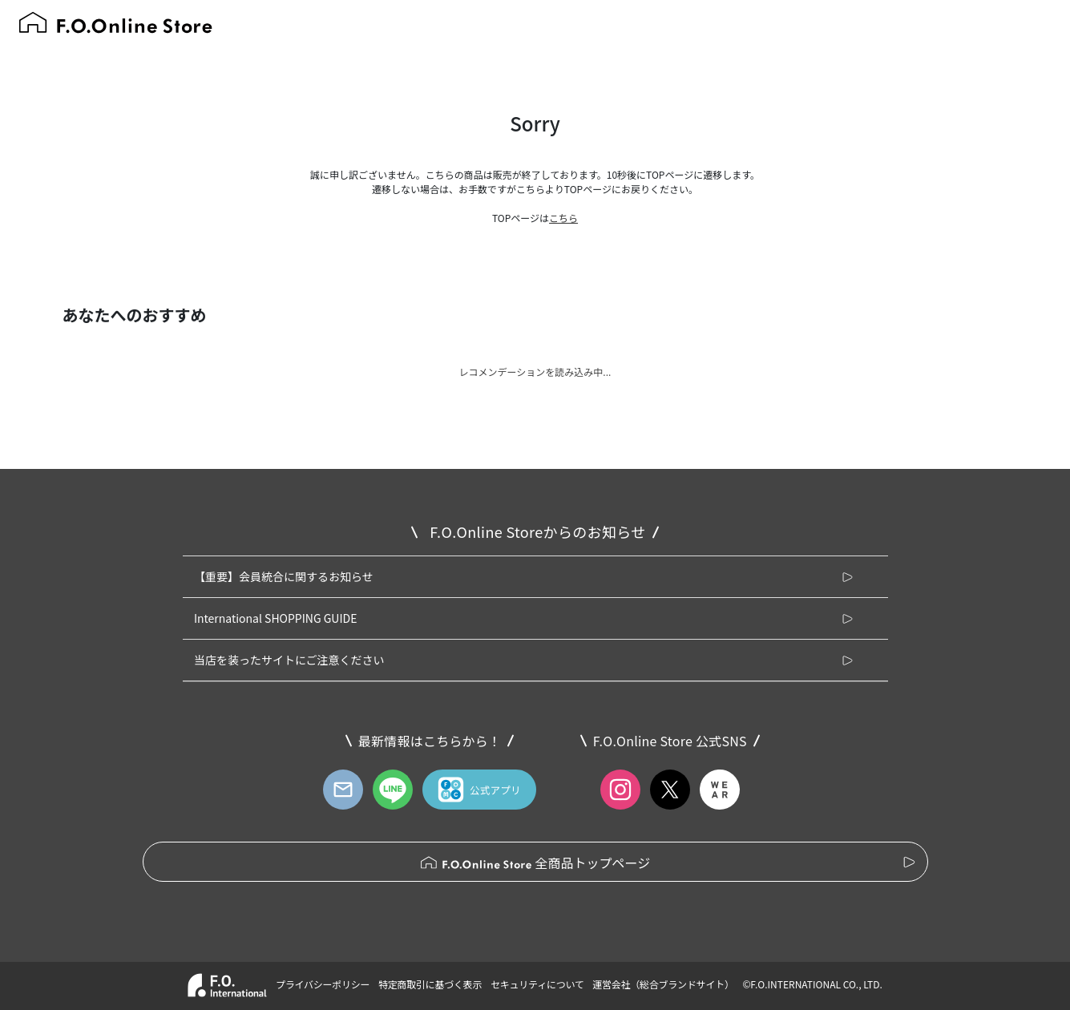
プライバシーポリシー (322, 984)
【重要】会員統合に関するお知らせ (283, 576)
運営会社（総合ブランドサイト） (662, 984)
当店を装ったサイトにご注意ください (289, 660)
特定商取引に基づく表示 (430, 984)
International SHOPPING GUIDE (275, 618)
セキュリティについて (537, 984)
